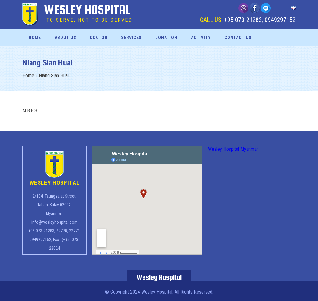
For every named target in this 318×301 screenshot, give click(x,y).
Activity (201, 37)
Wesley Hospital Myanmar (233, 149)
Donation (166, 37)
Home (35, 37)
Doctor (98, 37)
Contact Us (238, 37)
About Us (65, 37)
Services (131, 37)
